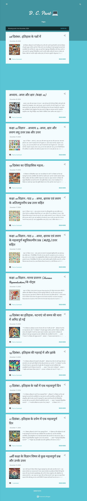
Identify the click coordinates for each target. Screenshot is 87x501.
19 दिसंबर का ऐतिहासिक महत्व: (26, 165)
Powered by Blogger (43, 496)
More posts (37, 491)
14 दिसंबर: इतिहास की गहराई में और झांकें (32, 353)
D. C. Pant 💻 (43, 13)
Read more (62, 59)
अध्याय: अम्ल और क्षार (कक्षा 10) (27, 95)
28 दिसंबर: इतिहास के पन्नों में (25, 37)
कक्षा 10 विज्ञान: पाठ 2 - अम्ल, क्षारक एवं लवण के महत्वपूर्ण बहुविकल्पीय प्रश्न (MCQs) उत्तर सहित (35, 240)
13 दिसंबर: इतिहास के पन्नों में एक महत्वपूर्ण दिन (35, 386)
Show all (64, 28)
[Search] (80, 4)
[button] (65, 35)
